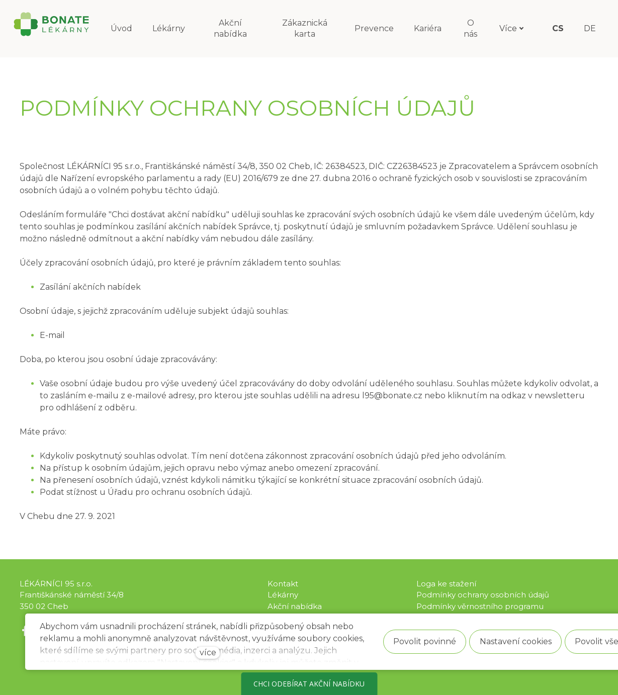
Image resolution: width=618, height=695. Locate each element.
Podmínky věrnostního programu (480, 606)
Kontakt (283, 583)
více (208, 652)
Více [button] (513, 28)
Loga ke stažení (446, 583)
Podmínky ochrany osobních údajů (482, 594)
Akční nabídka (295, 606)
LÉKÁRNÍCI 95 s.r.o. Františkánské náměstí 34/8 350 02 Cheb (72, 595)
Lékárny (283, 594)
